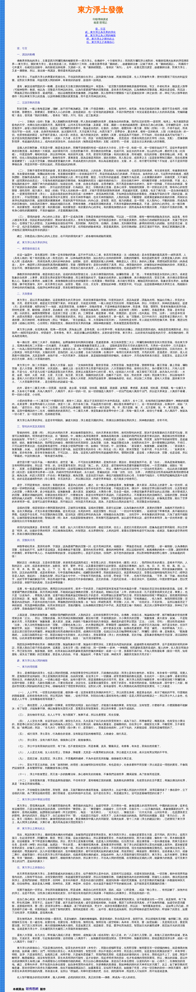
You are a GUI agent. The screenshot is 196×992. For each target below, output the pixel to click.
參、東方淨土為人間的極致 (100, 35)
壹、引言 (100, 28)
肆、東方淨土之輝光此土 (100, 38)
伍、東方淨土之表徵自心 (100, 42)
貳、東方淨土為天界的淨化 (100, 32)
